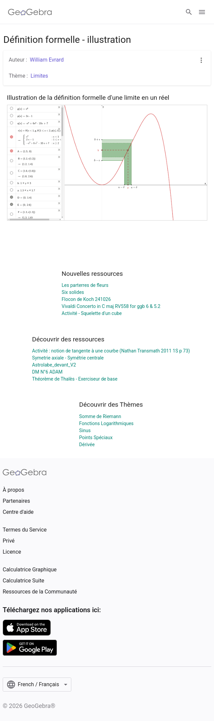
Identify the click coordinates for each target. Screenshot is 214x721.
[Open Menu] (202, 12)
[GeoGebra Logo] (30, 12)
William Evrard (47, 60)
